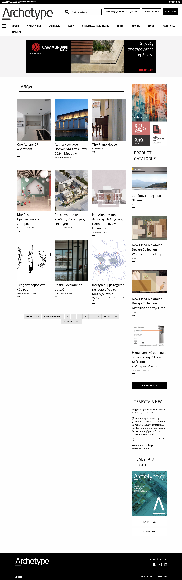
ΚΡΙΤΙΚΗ (120, 26)
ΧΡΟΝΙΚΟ (136, 26)
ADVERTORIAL (169, 26)
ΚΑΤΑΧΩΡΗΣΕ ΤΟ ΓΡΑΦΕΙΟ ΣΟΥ (154, 576)
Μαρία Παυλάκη (97, 232)
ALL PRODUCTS (149, 385)
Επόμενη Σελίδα (110, 316)
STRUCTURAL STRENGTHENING (95, 26)
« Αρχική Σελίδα (32, 316)
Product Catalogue (151, 12)
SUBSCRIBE (174, 2)
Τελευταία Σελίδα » (71, 322)
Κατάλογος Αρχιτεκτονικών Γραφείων (122, 12)
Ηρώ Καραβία (59, 157)
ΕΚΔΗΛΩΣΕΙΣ (54, 26)
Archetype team (21, 153)
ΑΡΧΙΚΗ (15, 26)
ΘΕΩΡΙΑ (71, 26)
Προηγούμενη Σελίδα (53, 316)
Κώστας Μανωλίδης (23, 293)
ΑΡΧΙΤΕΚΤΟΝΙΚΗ (34, 26)
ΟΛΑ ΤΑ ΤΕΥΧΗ (149, 522)
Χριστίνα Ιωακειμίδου (138, 413)
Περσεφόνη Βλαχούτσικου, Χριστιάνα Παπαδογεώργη (148, 438)
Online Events (170, 12)
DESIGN (151, 26)
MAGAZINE (16, 32)
